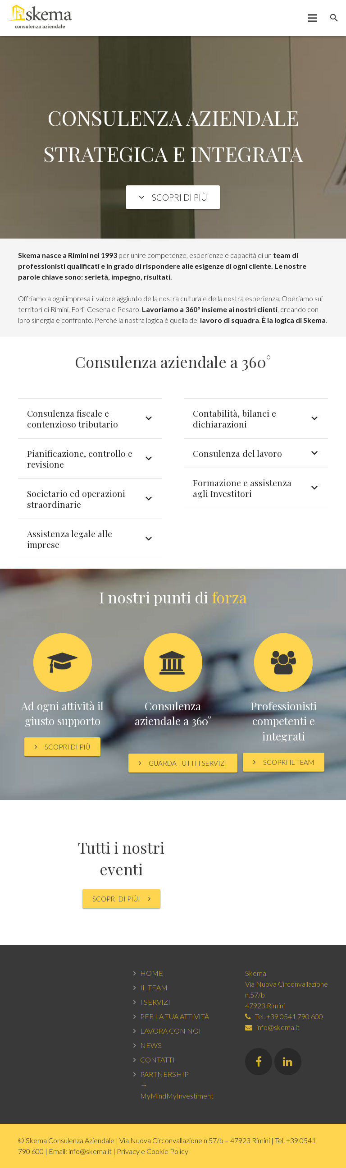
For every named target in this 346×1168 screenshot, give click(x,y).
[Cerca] (334, 18)
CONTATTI (157, 1059)
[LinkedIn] (287, 1061)
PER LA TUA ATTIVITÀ (174, 1016)
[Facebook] (258, 1061)
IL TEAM (154, 987)
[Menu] (313, 18)
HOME (151, 973)
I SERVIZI (155, 1002)
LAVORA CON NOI (170, 1030)
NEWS (151, 1045)
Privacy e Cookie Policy (152, 1151)
